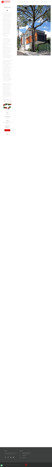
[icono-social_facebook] (8, 457)
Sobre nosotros (26, 1)
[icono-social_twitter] (13, 457)
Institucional (4, 122)
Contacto (37, 1)
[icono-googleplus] (5, 457)
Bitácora (32, 1)
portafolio (20, 1)
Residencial (7, 123)
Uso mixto (10, 122)
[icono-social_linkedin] (11, 457)
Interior (7, 122)
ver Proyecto (7, 130)
